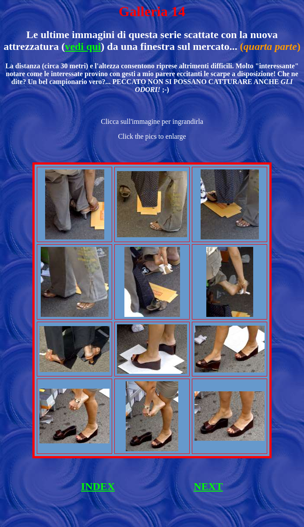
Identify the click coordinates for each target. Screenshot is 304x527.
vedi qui (83, 46)
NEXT (208, 486)
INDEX (98, 486)
